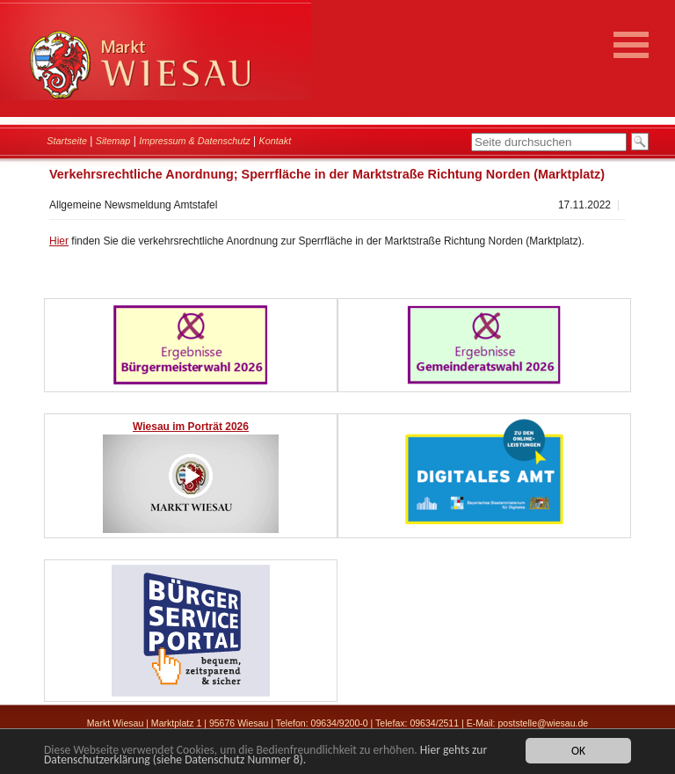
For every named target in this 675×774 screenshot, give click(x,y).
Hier (59, 241)
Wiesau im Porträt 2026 (191, 426)
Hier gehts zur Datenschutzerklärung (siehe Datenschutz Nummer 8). (265, 755)
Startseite (67, 140)
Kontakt (275, 140)
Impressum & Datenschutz (194, 140)
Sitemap (113, 140)
